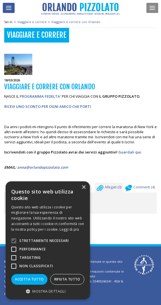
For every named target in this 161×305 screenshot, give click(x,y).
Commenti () (140, 189)
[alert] (48, 240)
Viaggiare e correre (32, 22)
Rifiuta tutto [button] (67, 279)
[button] (47, 291)
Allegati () (109, 189)
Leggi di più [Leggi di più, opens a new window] (69, 229)
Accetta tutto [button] (29, 279)
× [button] (83, 187)
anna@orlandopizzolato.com (42, 167)
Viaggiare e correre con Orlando (75, 22)
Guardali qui (129, 152)
